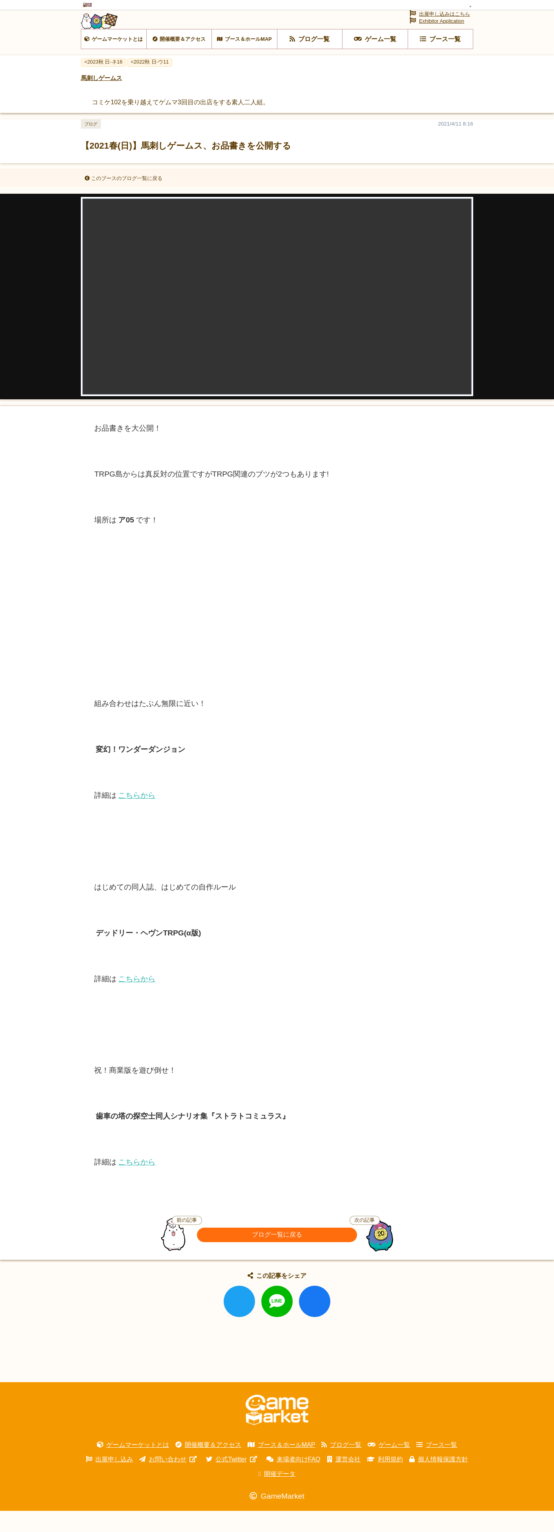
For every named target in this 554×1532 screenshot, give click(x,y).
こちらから (136, 816)
